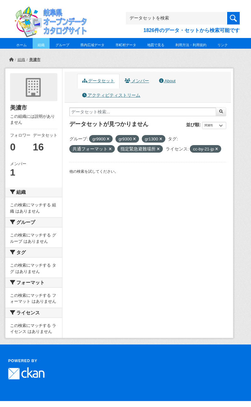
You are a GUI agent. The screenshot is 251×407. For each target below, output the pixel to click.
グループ (62, 45)
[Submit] (221, 111)
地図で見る (155, 45)
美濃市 (34, 59)
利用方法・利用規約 (190, 45)
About (167, 81)
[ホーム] (11, 59)
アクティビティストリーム (111, 95)
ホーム (21, 45)
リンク (222, 45)
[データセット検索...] (142, 111)
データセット (98, 81)
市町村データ (125, 45)
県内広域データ (92, 45)
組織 (41, 45)
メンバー (137, 81)
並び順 (192, 124)
